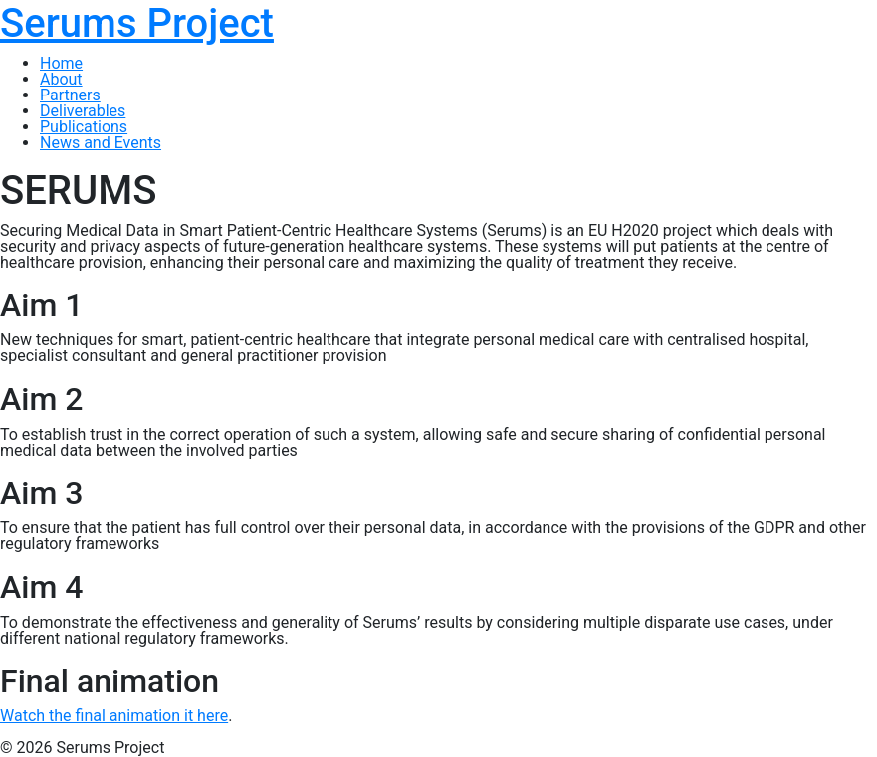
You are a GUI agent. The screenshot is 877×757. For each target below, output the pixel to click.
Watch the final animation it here (114, 715)
